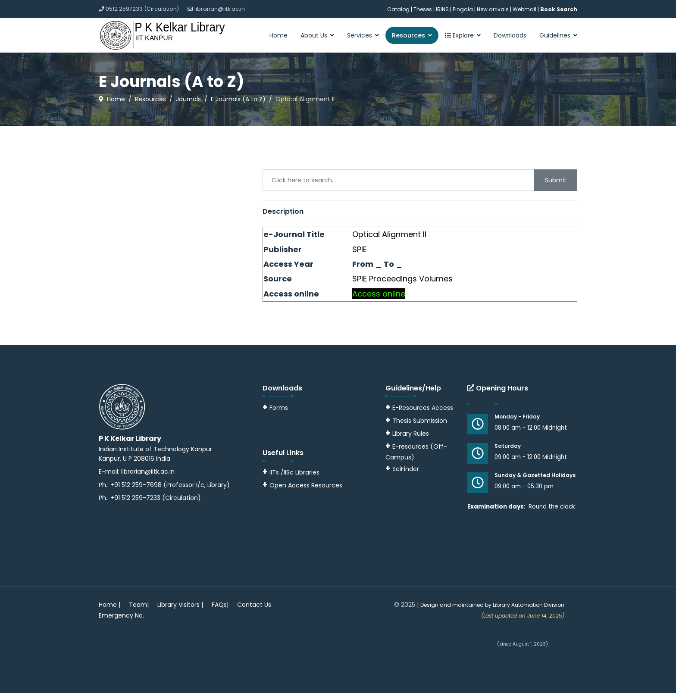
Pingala (463, 9)
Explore (459, 35)
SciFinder (402, 469)
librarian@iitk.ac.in (219, 8)
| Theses (421, 9)
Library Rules (407, 433)
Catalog (398, 9)
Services (359, 35)
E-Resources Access (422, 407)
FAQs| (220, 604)
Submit (555, 180)
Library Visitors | (180, 604)
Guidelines (554, 35)
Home (278, 35)
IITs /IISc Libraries (294, 472)
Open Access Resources (305, 485)
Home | (109, 604)
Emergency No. (121, 615)
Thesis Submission (419, 420)
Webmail (524, 9)
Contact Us (254, 604)
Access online (378, 293)
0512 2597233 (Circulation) (142, 8)
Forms (275, 407)
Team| (139, 604)
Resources (408, 35)
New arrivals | (495, 9)
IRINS (443, 9)
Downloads (510, 35)
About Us (313, 35)
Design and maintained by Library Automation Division (492, 605)
